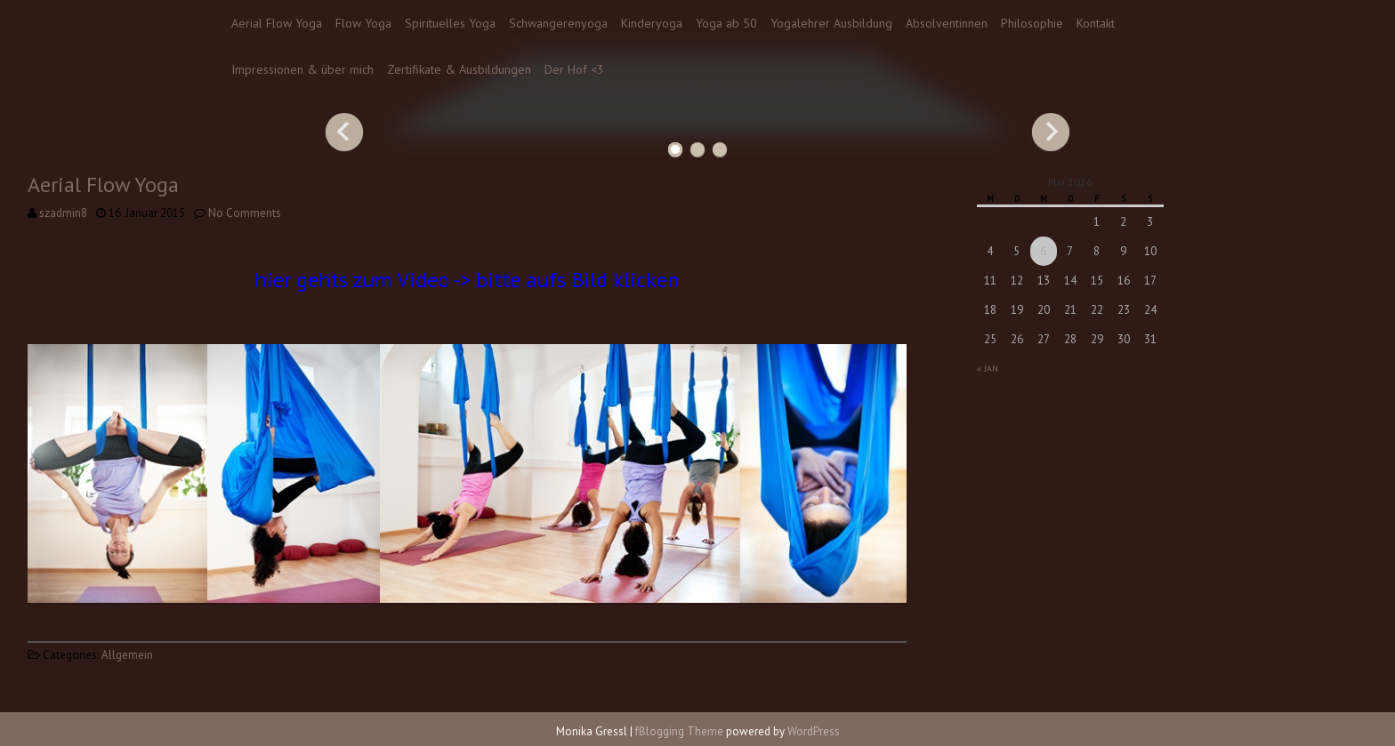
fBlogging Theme (679, 731)
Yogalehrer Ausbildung (831, 23)
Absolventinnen (947, 23)
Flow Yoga (363, 23)
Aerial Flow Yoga (276, 23)
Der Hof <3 (574, 69)
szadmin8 (63, 213)
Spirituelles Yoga (450, 23)
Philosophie (1032, 23)
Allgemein (127, 654)
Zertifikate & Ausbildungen (459, 69)
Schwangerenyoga (558, 23)
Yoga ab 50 (726, 23)
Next (1050, 131)
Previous (344, 131)
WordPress (813, 731)
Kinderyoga (651, 23)
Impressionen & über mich (302, 69)
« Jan (987, 368)
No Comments (244, 213)
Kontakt (1095, 23)
